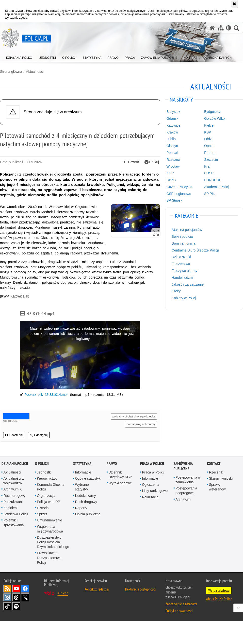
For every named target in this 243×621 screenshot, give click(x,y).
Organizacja (46, 496)
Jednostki (44, 472)
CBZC (171, 180)
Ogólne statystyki (88, 478)
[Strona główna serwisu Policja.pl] (212, 28)
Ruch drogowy (14, 496)
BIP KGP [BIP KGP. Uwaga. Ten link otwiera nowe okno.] (63, 593)
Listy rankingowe (155, 491)
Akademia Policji (216, 187)
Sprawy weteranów (217, 487)
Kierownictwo (47, 478)
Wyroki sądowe (120, 483)
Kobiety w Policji (184, 298)
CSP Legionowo (178, 194)
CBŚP (208, 173)
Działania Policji (14, 463)
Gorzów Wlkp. (215, 118)
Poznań (172, 153)
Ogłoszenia (150, 485)
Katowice (173, 125)
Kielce (208, 125)
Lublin (171, 139)
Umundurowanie (49, 520)
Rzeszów (173, 160)
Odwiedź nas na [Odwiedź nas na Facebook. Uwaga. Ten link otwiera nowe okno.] (25, 588)
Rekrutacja (150, 497)
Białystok (173, 112)
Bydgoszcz (212, 112)
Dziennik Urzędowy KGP (120, 474)
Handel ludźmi (183, 278)
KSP (207, 132)
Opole (208, 146)
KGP (170, 173)
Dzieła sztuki (181, 257)
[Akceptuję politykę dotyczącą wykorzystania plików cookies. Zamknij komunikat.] (234, 4)
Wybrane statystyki (82, 487)
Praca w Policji (152, 463)
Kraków (172, 132)
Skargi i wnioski (221, 478)
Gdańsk (172, 118)
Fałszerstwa (181, 264)
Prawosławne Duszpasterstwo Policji (49, 557)
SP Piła (209, 194)
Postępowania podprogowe (186, 490)
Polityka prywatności (179, 610)
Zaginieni (10, 508)
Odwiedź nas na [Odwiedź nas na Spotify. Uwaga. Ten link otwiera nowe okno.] (16, 606)
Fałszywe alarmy (184, 271)
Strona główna (11, 72)
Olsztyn (172, 146)
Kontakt (214, 463)
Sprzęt (42, 514)
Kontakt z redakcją (96, 589)
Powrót (131, 162)
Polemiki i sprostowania (13, 522)
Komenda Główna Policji (50, 487)
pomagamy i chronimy (141, 424)
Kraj (207, 166)
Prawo (112, 463)
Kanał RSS (7, 588)
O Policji (42, 463)
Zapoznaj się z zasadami (181, 603)
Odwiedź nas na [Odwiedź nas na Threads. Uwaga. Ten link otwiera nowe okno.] (16, 597)
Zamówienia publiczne (183, 466)
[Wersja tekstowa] (228, 28)
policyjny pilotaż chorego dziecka (134, 416)
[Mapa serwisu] (221, 28)
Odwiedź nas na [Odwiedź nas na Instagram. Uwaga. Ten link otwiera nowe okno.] (7, 597)
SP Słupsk (174, 200)
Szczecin (211, 160)
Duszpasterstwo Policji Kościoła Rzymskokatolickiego (53, 542)
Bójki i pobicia (182, 236)
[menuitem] (19, 56)
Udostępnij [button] (14, 435)
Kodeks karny (85, 496)
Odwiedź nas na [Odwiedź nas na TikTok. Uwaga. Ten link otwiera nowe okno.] (7, 606)
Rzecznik (216, 472)
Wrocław (172, 166)
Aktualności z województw (13, 480)
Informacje (83, 472)
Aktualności (35, 72)
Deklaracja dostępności (140, 589)
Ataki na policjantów (187, 230)
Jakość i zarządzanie (188, 284)
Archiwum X (12, 489)
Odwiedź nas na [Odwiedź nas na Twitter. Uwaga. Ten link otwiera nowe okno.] (25, 597)
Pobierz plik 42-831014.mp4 (47, 395)
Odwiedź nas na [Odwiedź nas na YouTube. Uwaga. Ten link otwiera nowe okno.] (16, 588)
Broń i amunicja (183, 243)
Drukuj (152, 162)
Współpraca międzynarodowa (50, 529)
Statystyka (82, 463)
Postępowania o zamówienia (188, 479)
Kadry (176, 291)
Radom (209, 153)
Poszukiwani (13, 502)
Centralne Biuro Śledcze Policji (195, 250)
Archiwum (183, 499)
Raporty (81, 508)
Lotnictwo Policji (15, 514)
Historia (43, 508)
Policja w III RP (48, 502)
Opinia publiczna (88, 514)
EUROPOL (212, 180)
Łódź (207, 139)
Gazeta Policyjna (179, 187)
